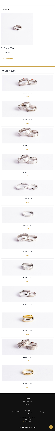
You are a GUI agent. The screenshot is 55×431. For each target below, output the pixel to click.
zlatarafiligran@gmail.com (27, 417)
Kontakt (27, 404)
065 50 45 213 (27, 422)
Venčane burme (27, 401)
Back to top (51, 428)
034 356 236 (27, 419)
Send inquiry (8, 58)
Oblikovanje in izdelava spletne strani (27, 427)
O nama (27, 398)
